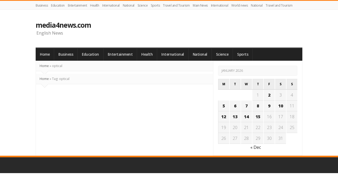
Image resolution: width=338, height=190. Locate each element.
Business (42, 5)
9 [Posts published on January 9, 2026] (269, 106)
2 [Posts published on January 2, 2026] (269, 95)
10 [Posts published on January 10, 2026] (280, 106)
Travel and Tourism (176, 5)
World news (239, 5)
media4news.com (63, 25)
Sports (155, 5)
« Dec (255, 147)
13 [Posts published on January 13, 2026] (235, 117)
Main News (200, 5)
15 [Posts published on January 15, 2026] (258, 117)
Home (45, 54)
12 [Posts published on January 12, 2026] (223, 117)
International (111, 5)
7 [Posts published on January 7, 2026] (246, 106)
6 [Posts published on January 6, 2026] (235, 106)
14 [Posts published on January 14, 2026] (246, 117)
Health (94, 5)
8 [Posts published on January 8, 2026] (258, 106)
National (128, 5)
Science (143, 5)
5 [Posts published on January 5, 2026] (224, 106)
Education (58, 5)
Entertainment (77, 5)
